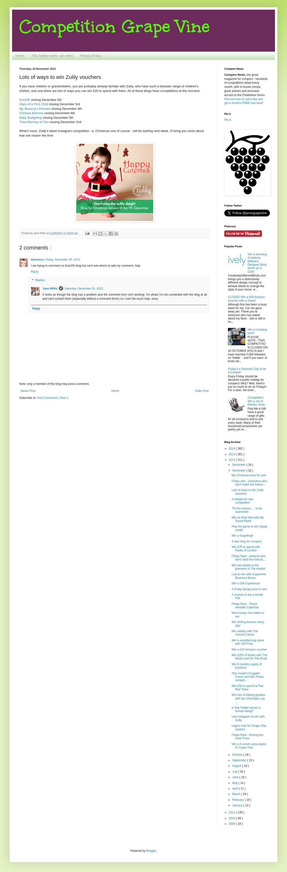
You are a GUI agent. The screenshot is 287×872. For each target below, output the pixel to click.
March (236, 794)
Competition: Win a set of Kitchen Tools (256, 401)
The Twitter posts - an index (52, 56)
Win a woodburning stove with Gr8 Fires (248, 642)
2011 (232, 812)
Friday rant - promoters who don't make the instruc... (249, 482)
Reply (34, 271)
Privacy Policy (90, 56)
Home (19, 56)
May (235, 783)
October (237, 754)
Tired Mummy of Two (34, 122)
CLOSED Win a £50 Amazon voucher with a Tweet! (246, 298)
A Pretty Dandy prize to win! (249, 589)
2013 (232, 454)
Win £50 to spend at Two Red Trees (247, 687)
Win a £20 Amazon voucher (249, 649)
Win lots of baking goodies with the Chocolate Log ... (248, 698)
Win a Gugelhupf (242, 535)
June (235, 777)
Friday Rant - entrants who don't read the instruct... (249, 557)
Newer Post (27, 391)
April (235, 788)
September (239, 760)
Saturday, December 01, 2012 (84, 288)
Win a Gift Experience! (246, 583)
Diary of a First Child (33, 104)
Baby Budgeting (30, 117)
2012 (232, 460)
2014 (232, 448)
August (237, 766)
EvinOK (24, 100)
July (235, 771)
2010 (232, 818)
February (238, 800)
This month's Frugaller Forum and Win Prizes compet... (248, 677)
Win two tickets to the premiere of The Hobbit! (249, 567)
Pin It (227, 120)
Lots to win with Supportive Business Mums (249, 576)
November (239, 470)
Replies (40, 280)
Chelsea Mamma (31, 113)
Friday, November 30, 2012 (62, 259)
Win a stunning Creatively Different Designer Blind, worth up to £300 (257, 263)
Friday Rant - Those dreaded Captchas (245, 605)
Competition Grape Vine (114, 26)
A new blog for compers (247, 541)
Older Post (202, 391)
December (239, 464)
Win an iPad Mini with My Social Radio (248, 519)
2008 (232, 823)
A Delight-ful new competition (242, 501)
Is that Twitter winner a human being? (246, 709)
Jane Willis (49, 288)
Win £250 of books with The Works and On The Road (249, 656)
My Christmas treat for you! (249, 475)
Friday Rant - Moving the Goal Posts (247, 736)
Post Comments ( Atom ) (52, 398)
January (237, 805)
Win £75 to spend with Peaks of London (246, 548)
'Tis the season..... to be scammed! (247, 510)
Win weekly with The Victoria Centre (245, 633)
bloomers (37, 259)
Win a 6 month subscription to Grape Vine (249, 745)
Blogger (151, 850)
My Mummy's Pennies (34, 109)
